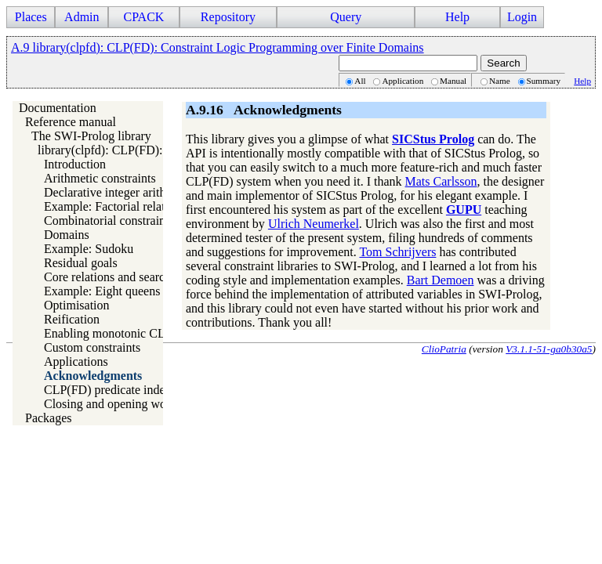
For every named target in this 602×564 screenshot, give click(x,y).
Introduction (75, 164)
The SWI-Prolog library (91, 136)
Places (31, 17)
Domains (66, 234)
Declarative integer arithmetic (119, 192)
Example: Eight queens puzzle (120, 291)
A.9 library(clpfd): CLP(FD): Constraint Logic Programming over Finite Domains (217, 47)
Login (522, 17)
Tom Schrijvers (397, 251)
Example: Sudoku (88, 248)
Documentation (57, 107)
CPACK (143, 17)
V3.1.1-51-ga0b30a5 (549, 349)
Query (345, 17)
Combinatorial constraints (109, 220)
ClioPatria (444, 349)
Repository (228, 17)
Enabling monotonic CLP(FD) (120, 333)
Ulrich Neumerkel (313, 223)
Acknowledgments (93, 375)
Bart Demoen (440, 280)
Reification (72, 319)
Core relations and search (107, 277)
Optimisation (77, 305)
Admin (81, 17)
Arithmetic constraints (100, 178)
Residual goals (81, 262)
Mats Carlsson (441, 181)
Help (457, 17)
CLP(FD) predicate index (108, 389)
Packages (48, 418)
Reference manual (70, 121)
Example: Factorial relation (112, 206)
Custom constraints (92, 347)
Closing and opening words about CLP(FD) (153, 403)
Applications (76, 361)
